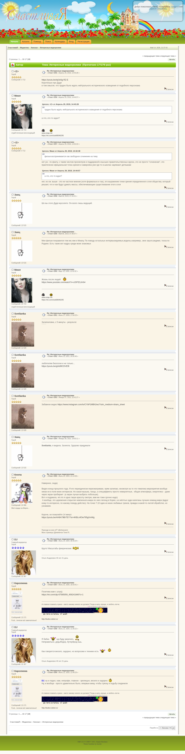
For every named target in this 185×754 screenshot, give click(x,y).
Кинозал (34, 48)
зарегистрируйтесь (158, 9)
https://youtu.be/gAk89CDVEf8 (55, 366)
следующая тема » (168, 56)
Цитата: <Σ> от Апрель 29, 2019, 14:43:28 (60, 104)
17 (26, 59)
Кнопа (18, 474)
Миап (17, 95)
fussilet (99, 744)
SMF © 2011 (91, 742)
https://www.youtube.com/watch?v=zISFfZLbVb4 (63, 282)
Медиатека (24, 48)
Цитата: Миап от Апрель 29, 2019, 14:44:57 (61, 171)
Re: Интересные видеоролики (60, 71)
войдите (175, 7)
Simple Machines (102, 742)
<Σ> (16, 71)
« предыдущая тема (151, 56)
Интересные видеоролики (50, 48)
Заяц (17, 194)
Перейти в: (154, 728)
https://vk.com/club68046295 (53, 135)
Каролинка (20, 583)
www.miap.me (47, 133)
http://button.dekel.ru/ (50, 619)
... (21, 59)
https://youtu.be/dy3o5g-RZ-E (55, 80)
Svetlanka (20, 313)
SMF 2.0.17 (81, 742)
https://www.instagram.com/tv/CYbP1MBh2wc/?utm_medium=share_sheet (91, 404)
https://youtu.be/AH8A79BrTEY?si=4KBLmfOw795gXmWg (68, 517)
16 (23, 59)
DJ (15, 539)
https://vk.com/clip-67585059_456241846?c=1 (62, 594)
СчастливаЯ (13, 48)
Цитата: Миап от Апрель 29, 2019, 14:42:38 (61, 151)
